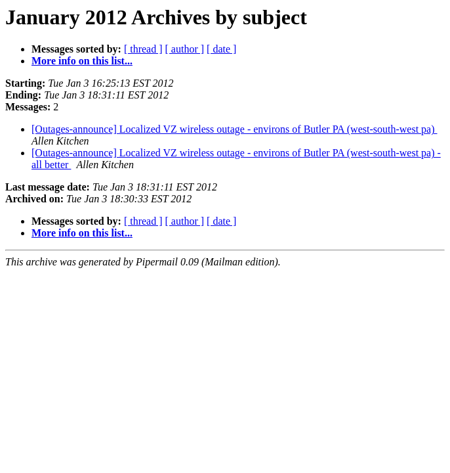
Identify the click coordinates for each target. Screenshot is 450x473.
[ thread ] (143, 49)
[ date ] (221, 49)
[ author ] (185, 49)
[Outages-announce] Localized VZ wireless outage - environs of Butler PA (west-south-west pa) (234, 129)
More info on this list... (82, 60)
